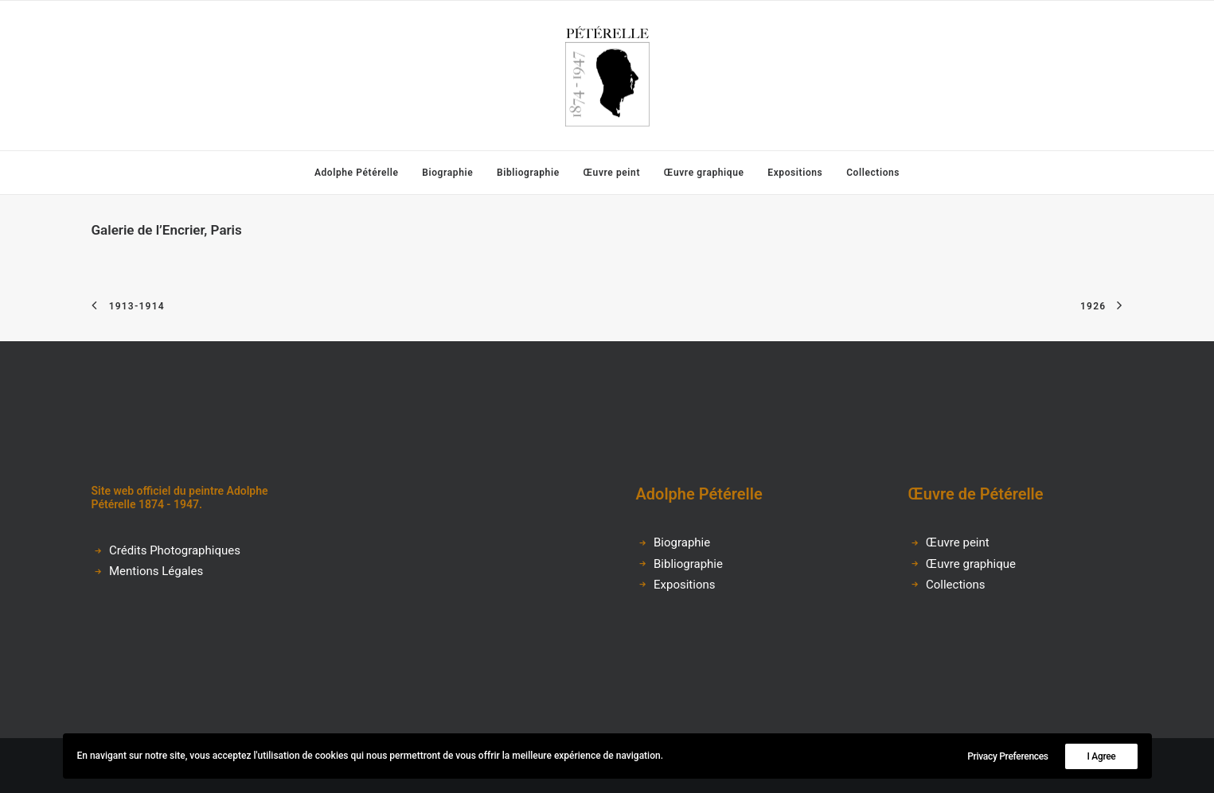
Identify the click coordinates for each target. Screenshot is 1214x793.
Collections (873, 172)
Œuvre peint (611, 172)
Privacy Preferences (1007, 756)
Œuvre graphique (704, 172)
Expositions (794, 172)
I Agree (1101, 756)
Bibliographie (528, 172)
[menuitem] (361, 172)
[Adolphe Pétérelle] (607, 75)
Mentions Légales (156, 571)
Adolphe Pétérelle (356, 172)
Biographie (447, 172)
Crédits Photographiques (174, 550)
